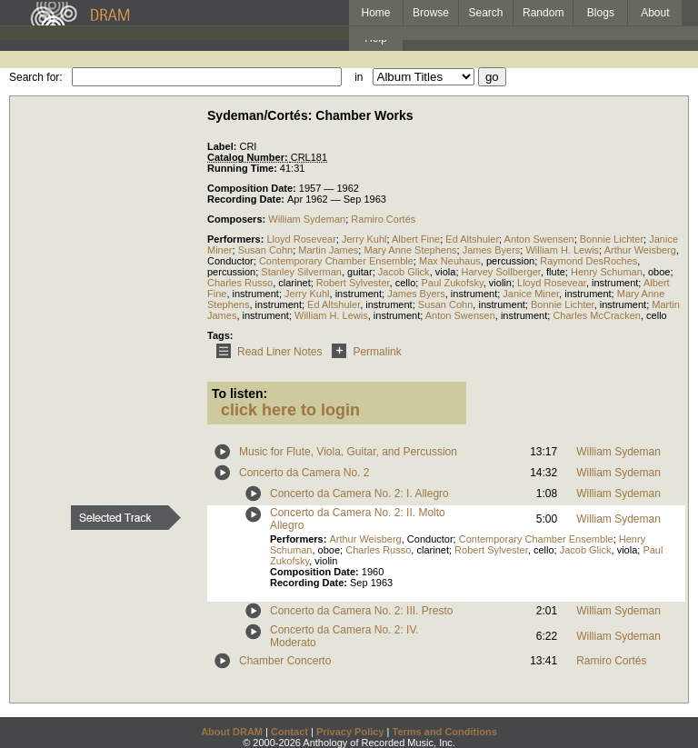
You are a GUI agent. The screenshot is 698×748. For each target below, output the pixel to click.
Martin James (328, 249)
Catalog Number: (249, 157)
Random (543, 12)
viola (445, 271)
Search (486, 12)
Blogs (600, 12)
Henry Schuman (607, 271)
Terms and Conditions (445, 731)
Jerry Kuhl (364, 239)
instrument (615, 282)
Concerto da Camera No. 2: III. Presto (361, 610)
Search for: (36, 77)
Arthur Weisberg (640, 249)
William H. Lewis (562, 249)
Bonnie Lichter (611, 239)
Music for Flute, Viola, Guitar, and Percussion (348, 451)
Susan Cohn (266, 249)
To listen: (239, 393)
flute (555, 271)
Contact (289, 731)
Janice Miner (531, 293)
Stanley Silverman (301, 271)
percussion (510, 260)
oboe (659, 271)
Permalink (363, 351)
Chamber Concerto (285, 660)
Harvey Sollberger (501, 271)
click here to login (290, 410)
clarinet (294, 282)
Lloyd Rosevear (300, 239)
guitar (360, 271)
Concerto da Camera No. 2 (304, 472)
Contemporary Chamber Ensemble (336, 260)
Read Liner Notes (266, 351)
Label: (223, 146)
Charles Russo (240, 282)
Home (375, 12)
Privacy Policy (350, 731)
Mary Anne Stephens (410, 249)
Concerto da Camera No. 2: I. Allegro (359, 493)
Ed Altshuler (472, 239)
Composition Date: (253, 188)
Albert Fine (416, 239)
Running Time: (243, 168)
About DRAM (232, 731)
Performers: (236, 239)
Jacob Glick (404, 271)
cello (405, 282)
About (655, 12)
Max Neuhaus (450, 260)
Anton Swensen (539, 239)
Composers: (237, 219)
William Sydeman (306, 219)
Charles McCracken (597, 315)
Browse (431, 12)
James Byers (492, 249)
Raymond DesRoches (588, 260)
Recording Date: (247, 199)
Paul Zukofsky (452, 282)
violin (500, 282)
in (358, 77)
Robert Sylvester (353, 282)
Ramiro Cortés (383, 219)
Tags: (220, 335)
